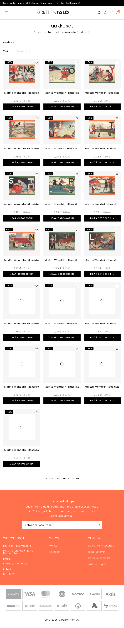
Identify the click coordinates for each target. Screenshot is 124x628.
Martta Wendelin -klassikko (21, 92)
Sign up (98, 525)
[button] (21, 106)
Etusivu (38, 32)
